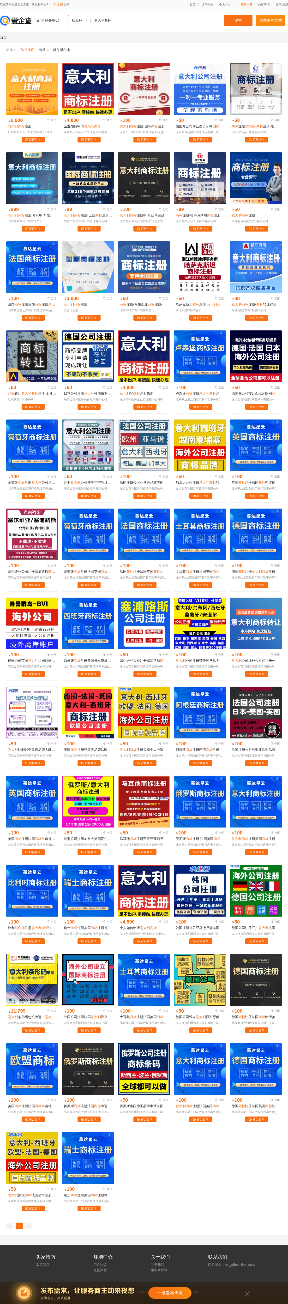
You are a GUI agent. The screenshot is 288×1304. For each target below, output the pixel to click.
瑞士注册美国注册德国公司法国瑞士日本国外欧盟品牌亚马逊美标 (88, 928)
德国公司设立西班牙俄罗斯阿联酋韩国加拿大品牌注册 (200, 1017)
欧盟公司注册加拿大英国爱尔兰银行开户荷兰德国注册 (88, 839)
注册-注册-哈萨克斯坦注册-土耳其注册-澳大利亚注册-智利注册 (256, 126)
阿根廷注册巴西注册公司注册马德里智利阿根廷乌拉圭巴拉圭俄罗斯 (200, 750)
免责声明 (100, 1270)
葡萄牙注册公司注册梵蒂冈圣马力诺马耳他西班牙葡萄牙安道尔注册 (32, 482)
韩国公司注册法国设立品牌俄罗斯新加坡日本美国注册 (88, 1017)
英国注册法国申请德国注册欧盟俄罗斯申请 (256, 482)
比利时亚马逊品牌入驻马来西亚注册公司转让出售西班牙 (32, 750)
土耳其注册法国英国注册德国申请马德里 (144, 1017)
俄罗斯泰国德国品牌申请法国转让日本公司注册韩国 (144, 1106)
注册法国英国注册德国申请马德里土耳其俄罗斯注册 (200, 1106)
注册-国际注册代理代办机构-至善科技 (144, 126)
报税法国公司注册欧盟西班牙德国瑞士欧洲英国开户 (32, 1195)
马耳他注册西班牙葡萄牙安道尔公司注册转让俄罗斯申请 (144, 839)
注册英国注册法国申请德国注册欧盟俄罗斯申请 (256, 839)
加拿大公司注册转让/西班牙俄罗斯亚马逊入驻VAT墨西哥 (200, 482)
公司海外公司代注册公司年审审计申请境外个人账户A (256, 661)
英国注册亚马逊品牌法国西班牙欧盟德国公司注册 (88, 750)
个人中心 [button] (227, 4)
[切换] (66, 4)
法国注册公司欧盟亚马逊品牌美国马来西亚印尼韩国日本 (256, 750)
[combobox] (160, 20)
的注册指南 (136, 393)
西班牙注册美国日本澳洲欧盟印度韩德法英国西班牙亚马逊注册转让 (88, 661)
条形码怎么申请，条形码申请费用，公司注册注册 (32, 1017)
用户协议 (100, 1265)
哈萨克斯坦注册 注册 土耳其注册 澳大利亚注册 (200, 304)
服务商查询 (159, 1270)
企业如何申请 (82, 126)
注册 (285, 4)
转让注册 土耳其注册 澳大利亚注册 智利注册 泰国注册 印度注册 (32, 393)
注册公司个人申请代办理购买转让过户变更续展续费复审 (144, 750)
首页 (193, 4)
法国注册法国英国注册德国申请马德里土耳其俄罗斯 (144, 571)
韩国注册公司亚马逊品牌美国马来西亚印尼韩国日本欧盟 (200, 928)
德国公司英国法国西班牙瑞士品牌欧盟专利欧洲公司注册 (32, 661)
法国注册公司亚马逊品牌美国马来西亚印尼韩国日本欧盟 (144, 482)
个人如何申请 (138, 928)
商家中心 (264, 4)
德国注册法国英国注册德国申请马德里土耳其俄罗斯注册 (256, 1106)
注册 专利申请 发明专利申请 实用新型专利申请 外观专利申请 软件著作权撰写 (32, 215)
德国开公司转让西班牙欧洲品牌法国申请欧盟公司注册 (200, 126)
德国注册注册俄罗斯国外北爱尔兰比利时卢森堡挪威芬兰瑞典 (256, 571)
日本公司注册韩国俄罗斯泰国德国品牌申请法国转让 (88, 393)
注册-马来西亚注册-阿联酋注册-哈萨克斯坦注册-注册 (144, 304)
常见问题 (42, 1265)
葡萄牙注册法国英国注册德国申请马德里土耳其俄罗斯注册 (88, 571)
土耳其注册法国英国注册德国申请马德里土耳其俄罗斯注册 (200, 571)
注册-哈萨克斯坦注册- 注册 (200, 215)
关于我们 (157, 1265)
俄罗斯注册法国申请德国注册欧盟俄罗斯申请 (88, 1106)
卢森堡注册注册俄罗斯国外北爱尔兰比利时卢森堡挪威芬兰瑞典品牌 (200, 393)
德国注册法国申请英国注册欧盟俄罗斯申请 (256, 1017)
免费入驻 (246, 4)
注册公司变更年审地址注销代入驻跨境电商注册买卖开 (88, 482)
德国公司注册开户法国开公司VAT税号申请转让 (256, 928)
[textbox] (171, 20)
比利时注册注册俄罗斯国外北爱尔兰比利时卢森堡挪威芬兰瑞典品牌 (32, 928)
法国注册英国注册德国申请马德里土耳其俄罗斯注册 (32, 304)
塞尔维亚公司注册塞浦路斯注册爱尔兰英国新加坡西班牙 (32, 571)
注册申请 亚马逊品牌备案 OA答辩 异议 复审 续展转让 (144, 215)
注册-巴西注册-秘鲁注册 (88, 215)
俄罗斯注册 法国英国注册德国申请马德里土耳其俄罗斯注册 (200, 839)
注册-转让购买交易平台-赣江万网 (256, 304)
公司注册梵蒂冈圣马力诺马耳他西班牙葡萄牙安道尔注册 (200, 661)
